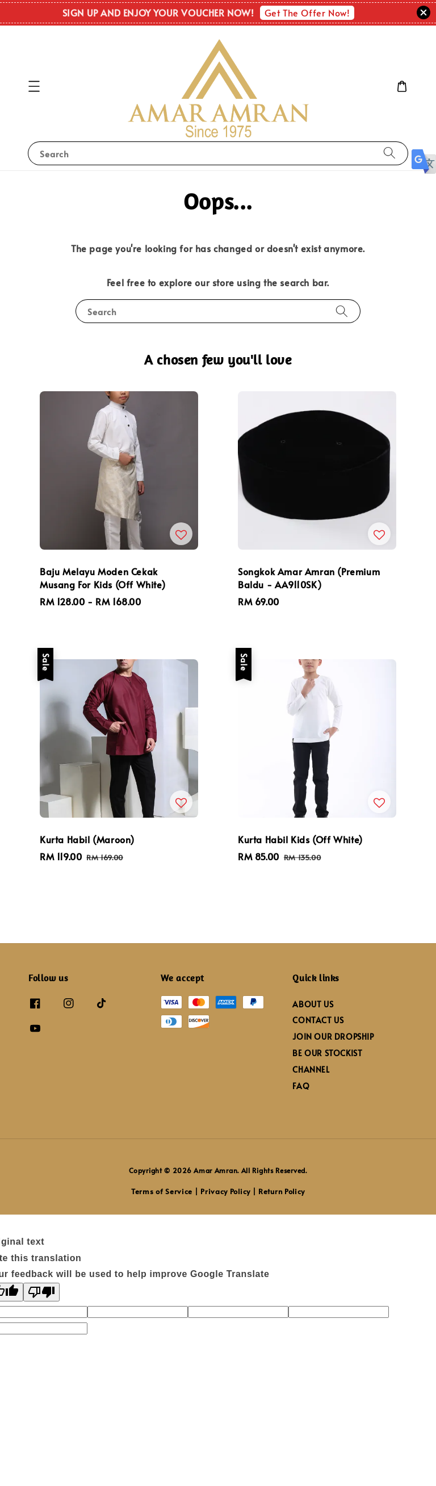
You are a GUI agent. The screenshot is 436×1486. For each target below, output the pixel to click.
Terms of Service (161, 1191)
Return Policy (281, 1191)
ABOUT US (312, 1004)
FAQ (300, 1086)
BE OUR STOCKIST (327, 1053)
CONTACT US (317, 1020)
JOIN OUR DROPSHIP (333, 1036)
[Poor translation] (41, 1292)
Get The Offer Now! (307, 12)
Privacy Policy (225, 1191)
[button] (34, 86)
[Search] (389, 153)
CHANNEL (310, 1069)
